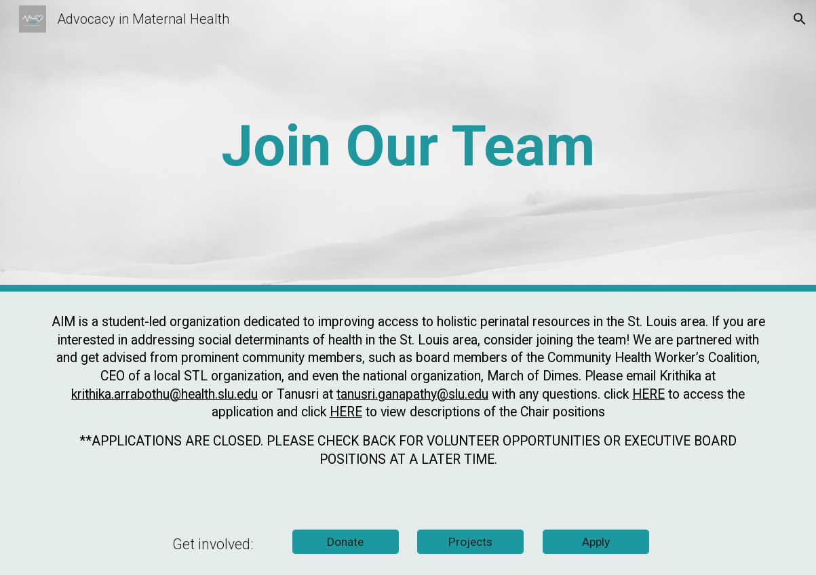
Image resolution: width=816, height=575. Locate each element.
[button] (799, 19)
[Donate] (345, 542)
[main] (407, 146)
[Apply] (595, 542)
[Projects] (470, 542)
